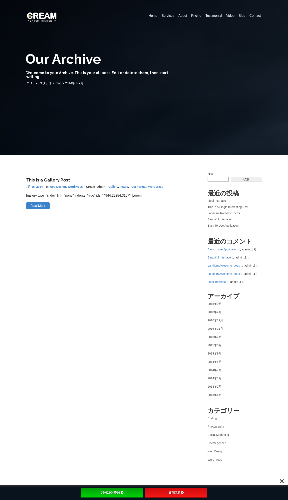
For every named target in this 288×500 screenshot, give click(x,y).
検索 (210, 173)
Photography (216, 426)
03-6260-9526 (112, 492)
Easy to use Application (223, 225)
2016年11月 (215, 328)
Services (168, 15)
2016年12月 (215, 320)
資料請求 (176, 492)
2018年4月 (214, 312)
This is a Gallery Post (48, 180)
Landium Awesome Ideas (224, 213)
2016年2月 (214, 337)
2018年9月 (214, 303)
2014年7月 (214, 370)
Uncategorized (217, 443)
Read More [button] (38, 205)
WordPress (75, 186)
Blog (242, 15)
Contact (255, 15)
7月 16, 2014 (34, 186)
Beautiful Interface (219, 219)
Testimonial (214, 15)
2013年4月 (214, 395)
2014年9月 (214, 353)
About (182, 15)
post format (138, 186)
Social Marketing (218, 434)
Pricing (196, 15)
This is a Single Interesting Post (228, 207)
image (124, 186)
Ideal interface (217, 200)
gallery (113, 186)
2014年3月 (214, 378)
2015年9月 (214, 345)
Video (230, 15)
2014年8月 (214, 361)
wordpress (155, 186)
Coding (212, 418)
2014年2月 (214, 386)
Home (153, 15)
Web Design (57, 186)
